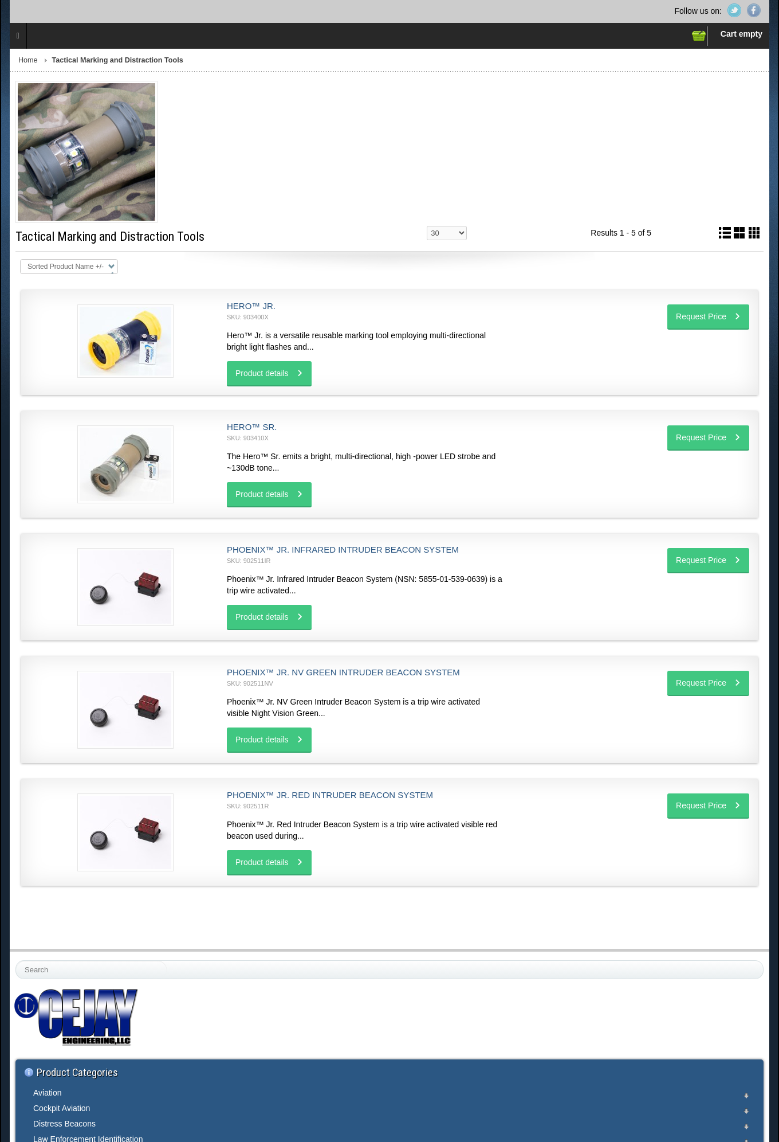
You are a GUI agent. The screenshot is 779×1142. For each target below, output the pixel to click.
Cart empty (741, 33)
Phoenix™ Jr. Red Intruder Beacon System (330, 795)
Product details (262, 373)
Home (28, 60)
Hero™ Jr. (251, 306)
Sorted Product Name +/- (65, 267)
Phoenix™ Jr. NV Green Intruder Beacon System (343, 672)
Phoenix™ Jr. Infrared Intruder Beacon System (343, 549)
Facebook (754, 10)
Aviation (47, 1092)
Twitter (734, 10)
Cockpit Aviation (61, 1108)
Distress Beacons (64, 1123)
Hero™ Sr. (252, 427)
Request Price (701, 316)
